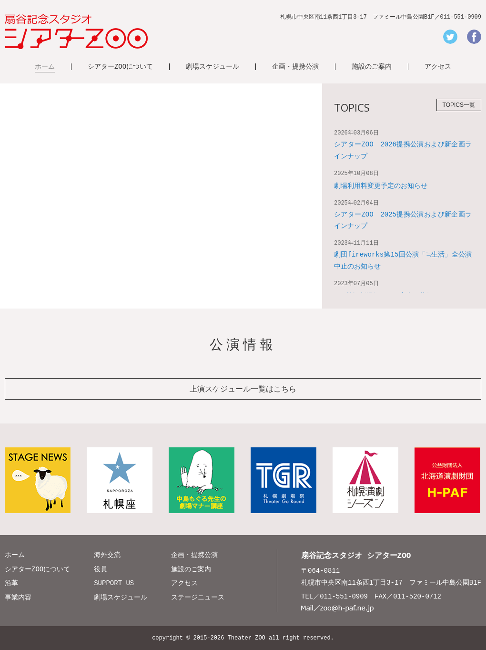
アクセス (438, 66)
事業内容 (18, 597)
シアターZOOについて (120, 66)
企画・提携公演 (295, 66)
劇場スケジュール (212, 66)
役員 (100, 569)
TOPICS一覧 (459, 105)
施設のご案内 (372, 66)
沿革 (11, 583)
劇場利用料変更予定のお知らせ (380, 185)
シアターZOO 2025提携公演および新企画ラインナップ (403, 220)
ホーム (45, 66)
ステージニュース (197, 597)
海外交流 (107, 554)
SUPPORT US (114, 583)
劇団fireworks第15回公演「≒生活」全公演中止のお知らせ (403, 260)
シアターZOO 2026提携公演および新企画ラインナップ (403, 150)
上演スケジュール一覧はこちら (243, 389)
